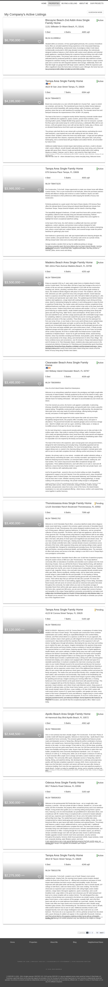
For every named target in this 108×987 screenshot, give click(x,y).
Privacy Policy (38, 961)
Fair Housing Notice (81, 961)
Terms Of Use (23, 961)
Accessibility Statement (58, 961)
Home (44, 3)
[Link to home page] (4, 3)
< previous (81, 933)
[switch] (39, 41)
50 (97, 933)
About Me (83, 3)
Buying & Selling (69, 3)
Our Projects (96, 3)
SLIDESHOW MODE (95, 12)
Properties (54, 3)
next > (102, 933)
